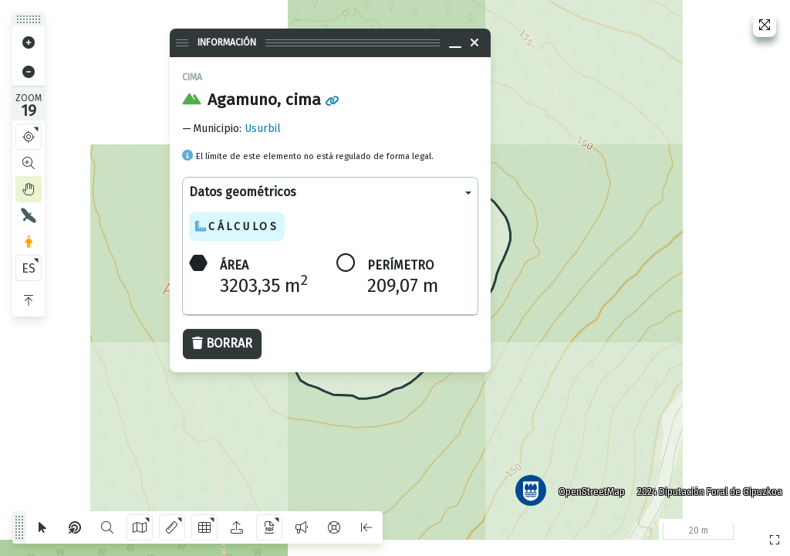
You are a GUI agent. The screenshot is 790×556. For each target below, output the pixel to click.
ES (28, 268)
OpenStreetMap (590, 490)
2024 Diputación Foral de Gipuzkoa (708, 490)
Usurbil (263, 128)
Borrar (222, 343)
